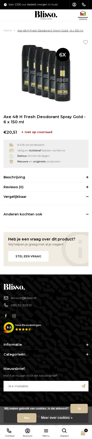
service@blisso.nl (20, 298)
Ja (78, 408)
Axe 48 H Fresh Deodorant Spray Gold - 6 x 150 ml (50, 30)
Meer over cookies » (57, 418)
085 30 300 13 (18, 305)
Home (8, 30)
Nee (26, 418)
